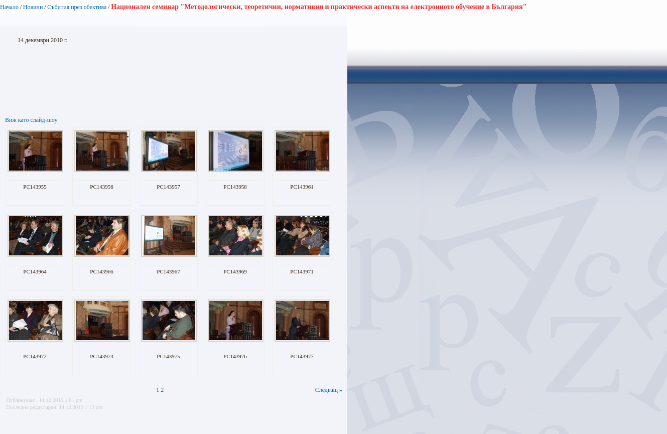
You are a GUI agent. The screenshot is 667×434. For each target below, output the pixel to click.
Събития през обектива (76, 7)
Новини (33, 7)
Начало (9, 7)
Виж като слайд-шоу (31, 119)
